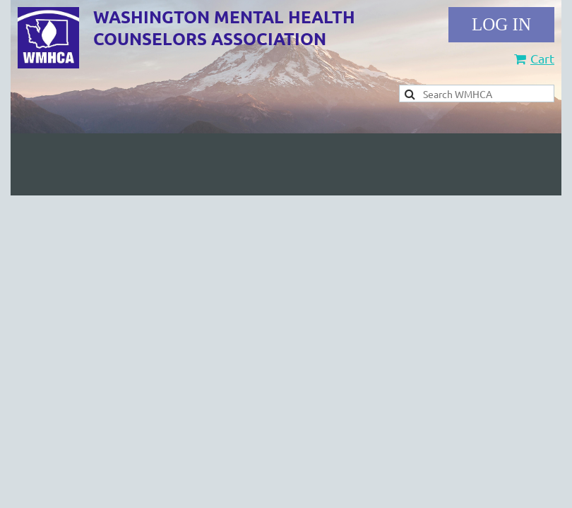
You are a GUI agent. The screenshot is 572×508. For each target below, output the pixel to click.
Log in (501, 24)
